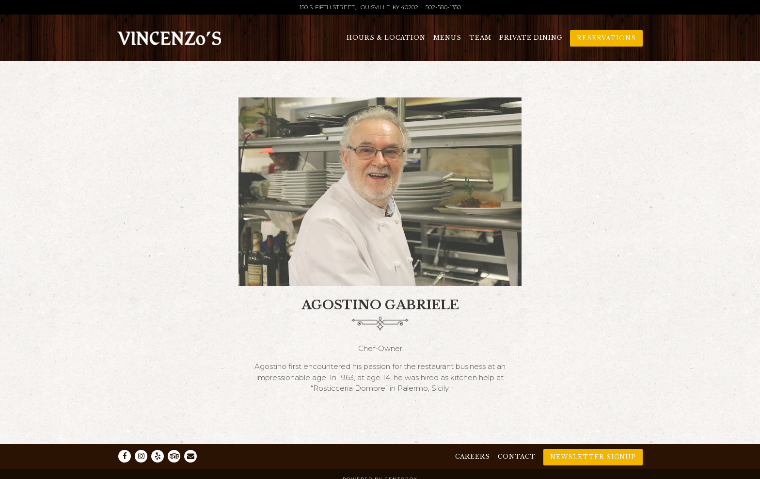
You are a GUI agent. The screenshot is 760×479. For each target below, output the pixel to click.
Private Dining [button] (530, 37)
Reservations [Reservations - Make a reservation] (606, 38)
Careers (472, 456)
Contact (517, 456)
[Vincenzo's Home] (169, 37)
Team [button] (480, 37)
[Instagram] (141, 456)
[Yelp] (157, 456)
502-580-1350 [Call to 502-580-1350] (443, 7)
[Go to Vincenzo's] (359, 7)
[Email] (190, 456)
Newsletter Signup (593, 457)
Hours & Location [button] (386, 37)
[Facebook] (124, 456)
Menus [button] (447, 37)
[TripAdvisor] (174, 456)
